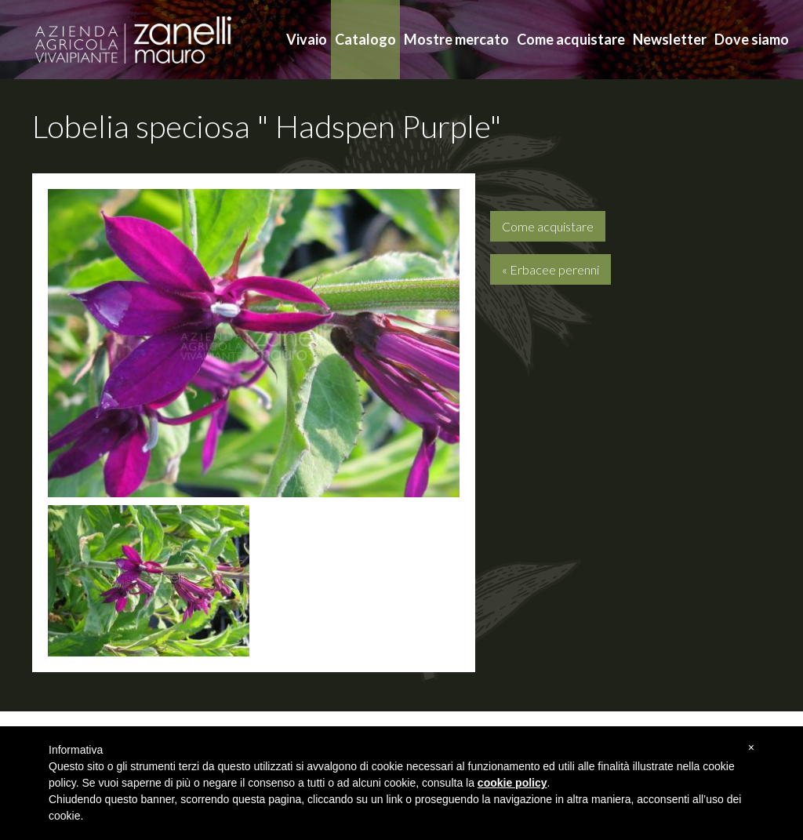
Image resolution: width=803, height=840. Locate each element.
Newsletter (670, 39)
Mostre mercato (456, 39)
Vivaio (306, 39)
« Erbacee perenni (550, 269)
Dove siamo (751, 39)
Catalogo (365, 39)
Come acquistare (571, 39)
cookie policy (512, 782)
